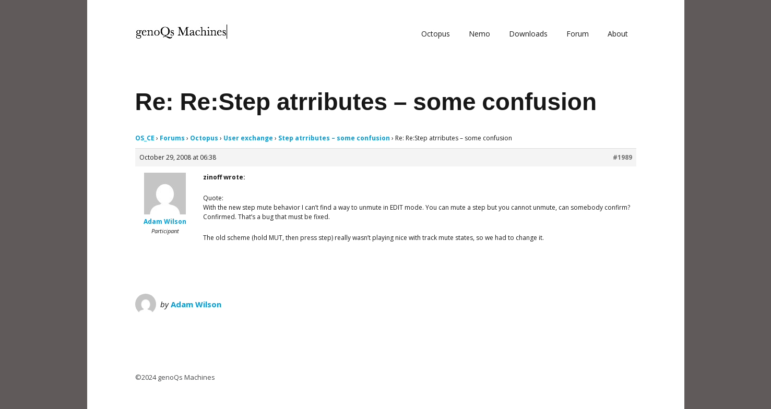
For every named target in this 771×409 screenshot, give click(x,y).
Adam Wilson (196, 304)
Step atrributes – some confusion (334, 138)
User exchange (248, 138)
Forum (577, 34)
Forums (172, 138)
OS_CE (145, 138)
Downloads (528, 34)
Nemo (479, 34)
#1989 (622, 157)
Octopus (435, 34)
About (618, 34)
